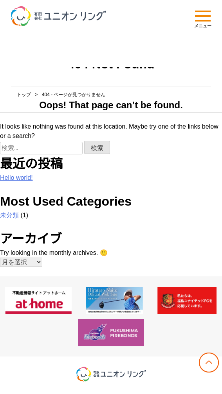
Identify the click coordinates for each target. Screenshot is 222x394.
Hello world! (16, 177)
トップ (24, 94)
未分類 (9, 215)
